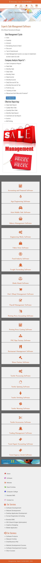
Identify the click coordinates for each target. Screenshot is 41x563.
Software (9, 478)
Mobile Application (11, 528)
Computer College (12, 492)
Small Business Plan (12, 542)
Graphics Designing (12, 525)
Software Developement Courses (16, 548)
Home (8, 473)
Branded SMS (11, 495)
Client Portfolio (11, 487)
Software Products (12, 536)
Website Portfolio (11, 539)
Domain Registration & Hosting (15, 516)
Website (9, 482)
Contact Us (10, 500)
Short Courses (10, 551)
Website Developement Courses (16, 545)
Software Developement (13, 508)
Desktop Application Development (16, 513)
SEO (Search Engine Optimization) (16, 522)
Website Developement (13, 510)
